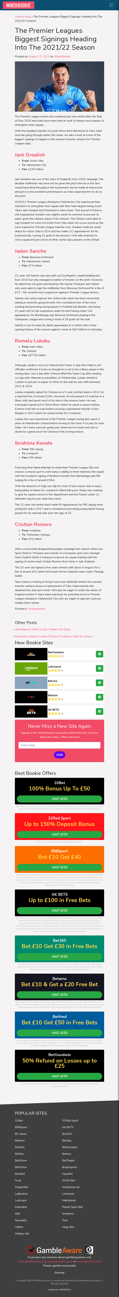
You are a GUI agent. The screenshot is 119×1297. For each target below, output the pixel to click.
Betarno (20, 1140)
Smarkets (68, 1214)
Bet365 (67, 1134)
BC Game (20, 1134)
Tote (65, 1220)
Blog (28, 17)
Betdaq (66, 1140)
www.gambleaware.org (32, 1261)
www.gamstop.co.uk (89, 1261)
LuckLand (20, 1200)
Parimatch (21, 1207)
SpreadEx (21, 1220)
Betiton (53, 695)
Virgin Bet (68, 1227)
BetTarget (68, 1160)
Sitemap (59, 1273)
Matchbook (69, 1200)
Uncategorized (36, 609)
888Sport (21, 1127)
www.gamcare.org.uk (60, 1261)
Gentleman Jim (71, 1187)
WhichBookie (62, 56)
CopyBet (67, 1174)
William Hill (22, 1234)
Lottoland (54, 666)
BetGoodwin (56, 652)
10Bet (19, 1121)
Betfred (19, 1147)
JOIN (59, 755)
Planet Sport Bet (72, 1207)
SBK (17, 1214)
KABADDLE (65, 1289)
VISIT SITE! (60, 799)
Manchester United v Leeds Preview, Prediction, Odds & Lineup (52, 636)
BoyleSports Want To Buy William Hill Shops (43, 629)
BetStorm (21, 1160)
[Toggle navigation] (111, 5)
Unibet (19, 1227)
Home (18, 17)
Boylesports (69, 1167)
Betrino (52, 681)
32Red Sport (70, 1121)
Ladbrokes (21, 1194)
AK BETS (53, 709)
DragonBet (21, 1187)
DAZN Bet (68, 1180)
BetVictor (21, 1167)
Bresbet (20, 1174)
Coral (18, 1180)
